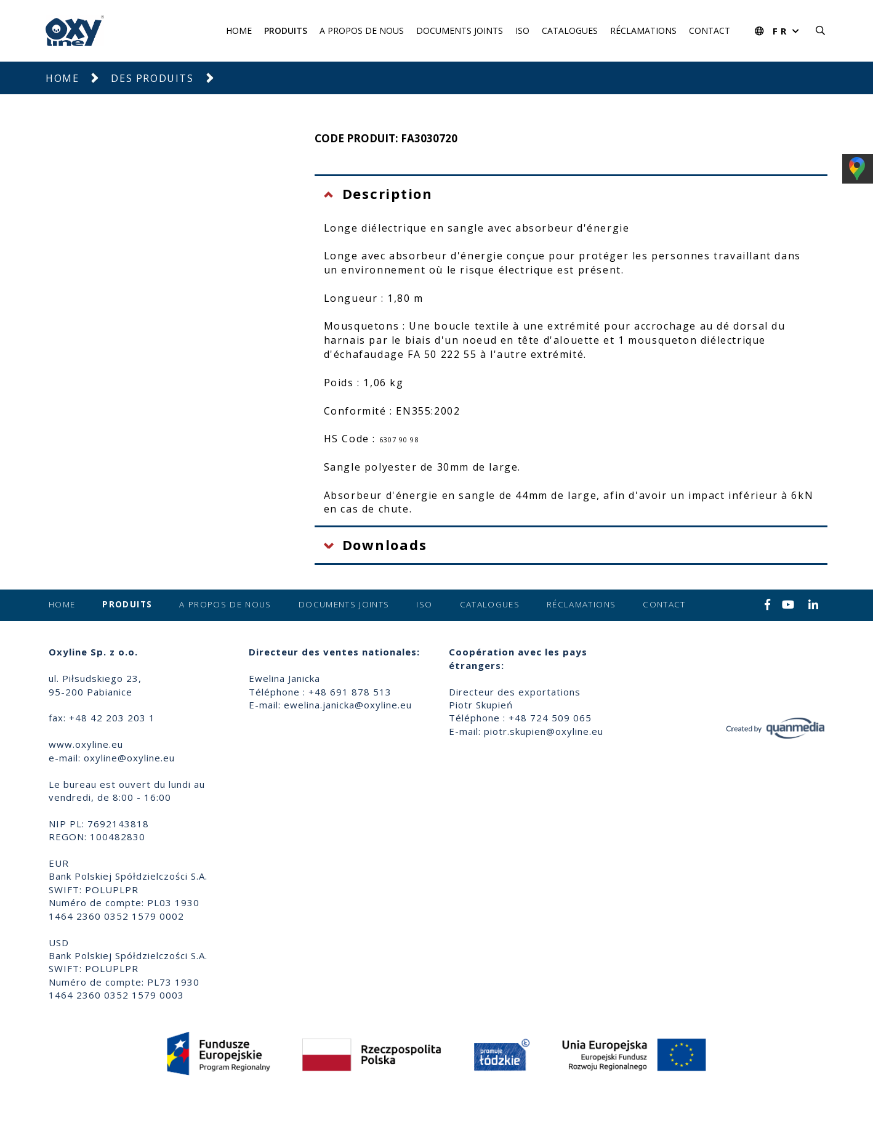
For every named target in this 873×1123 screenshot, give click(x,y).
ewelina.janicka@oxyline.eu (348, 705)
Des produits (152, 78)
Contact (709, 30)
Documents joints (459, 30)
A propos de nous (362, 30)
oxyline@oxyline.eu (129, 758)
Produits (285, 30)
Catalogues (570, 30)
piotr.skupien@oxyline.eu (543, 731)
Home (239, 30)
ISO (522, 30)
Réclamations (643, 30)
